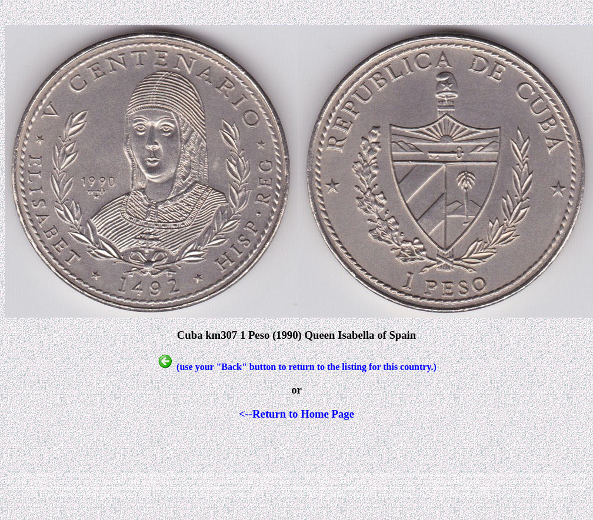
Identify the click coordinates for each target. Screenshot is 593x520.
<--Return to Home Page (296, 414)
